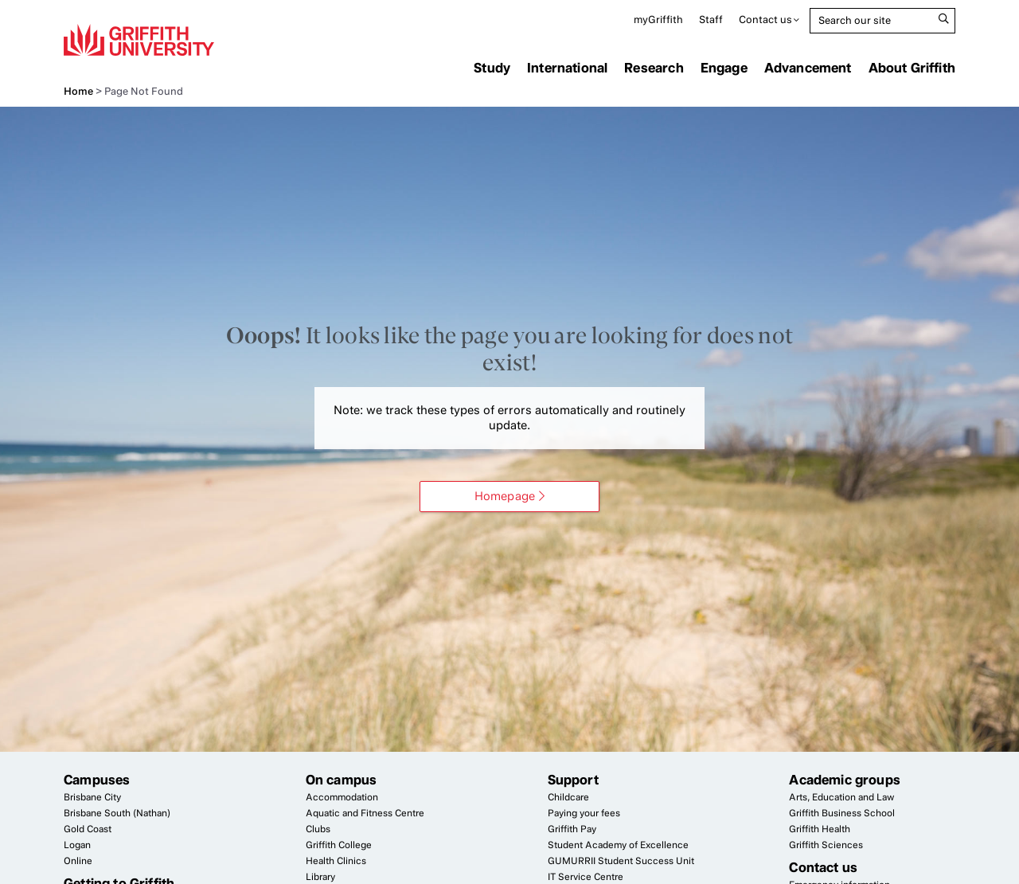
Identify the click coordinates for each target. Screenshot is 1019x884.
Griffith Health (819, 829)
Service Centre (585, 876)
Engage (724, 68)
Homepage (504, 496)
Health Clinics (336, 860)
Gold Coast (87, 829)
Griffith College (339, 845)
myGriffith (658, 19)
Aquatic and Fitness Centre (365, 813)
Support (573, 780)
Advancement (808, 68)
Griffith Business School (842, 813)
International (567, 68)
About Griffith (912, 68)
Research (653, 68)
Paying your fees (584, 813)
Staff (711, 19)
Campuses (97, 780)
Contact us (765, 19)
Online (78, 860)
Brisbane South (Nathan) (117, 813)
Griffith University (139, 40)
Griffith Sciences (826, 845)
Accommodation (342, 797)
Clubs (318, 829)
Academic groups (844, 780)
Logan (77, 845)
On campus (341, 780)
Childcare (568, 797)
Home (78, 91)
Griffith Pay (572, 829)
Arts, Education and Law (841, 797)
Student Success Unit (621, 860)
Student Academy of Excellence (618, 845)
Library (320, 876)
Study (492, 68)
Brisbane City (92, 797)
